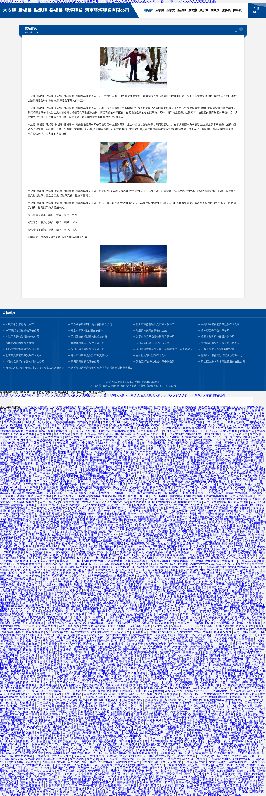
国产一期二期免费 (217, 732)
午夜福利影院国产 (141, 407)
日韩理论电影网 (112, 655)
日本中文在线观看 (195, 720)
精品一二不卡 (156, 448)
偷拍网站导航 (250, 531)
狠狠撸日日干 (128, 670)
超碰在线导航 (72, 407)
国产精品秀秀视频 (60, 569)
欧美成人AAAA (217, 596)
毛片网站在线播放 (60, 537)
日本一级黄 (81, 649)
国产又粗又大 (255, 726)
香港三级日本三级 (41, 475)
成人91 (58, 694)
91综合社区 (106, 434)
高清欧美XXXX (22, 484)
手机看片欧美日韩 (131, 546)
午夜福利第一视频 (12, 729)
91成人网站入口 (249, 413)
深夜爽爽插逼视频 (164, 569)
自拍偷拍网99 (92, 608)
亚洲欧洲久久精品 (98, 788)
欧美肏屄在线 (176, 697)
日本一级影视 (74, 534)
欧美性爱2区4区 (53, 575)
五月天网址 (45, 422)
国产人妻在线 (133, 463)
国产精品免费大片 (168, 776)
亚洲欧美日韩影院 (237, 442)
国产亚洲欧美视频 (126, 466)
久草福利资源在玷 (23, 732)
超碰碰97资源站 (53, 611)
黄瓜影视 (82, 519)
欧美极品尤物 (74, 714)
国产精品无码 (14, 759)
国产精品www (66, 682)
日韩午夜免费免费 (207, 723)
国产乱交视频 (136, 640)
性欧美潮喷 (142, 794)
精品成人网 (9, 590)
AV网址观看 (161, 626)
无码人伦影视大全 (214, 614)
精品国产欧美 (56, 490)
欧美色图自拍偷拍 (208, 543)
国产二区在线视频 (31, 738)
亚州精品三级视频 (167, 490)
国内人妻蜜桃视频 (26, 587)
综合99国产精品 (115, 469)
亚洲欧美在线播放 (37, 661)
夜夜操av (83, 767)
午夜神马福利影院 (214, 567)
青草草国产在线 (238, 767)
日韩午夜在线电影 (71, 646)
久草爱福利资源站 (26, 448)
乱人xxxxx (66, 652)
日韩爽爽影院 (80, 782)
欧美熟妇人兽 (134, 708)
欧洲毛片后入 (78, 507)
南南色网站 (27, 469)
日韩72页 (96, 649)
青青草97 (88, 502)
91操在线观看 (148, 428)
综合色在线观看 (209, 407)
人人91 (112, 697)
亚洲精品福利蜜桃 (142, 776)
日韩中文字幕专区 (180, 679)
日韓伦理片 (216, 428)
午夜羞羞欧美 (39, 555)
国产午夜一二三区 (140, 537)
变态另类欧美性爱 (37, 457)
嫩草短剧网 (174, 658)
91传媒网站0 (237, 741)
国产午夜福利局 (250, 620)
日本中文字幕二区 (192, 431)
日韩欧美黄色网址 (43, 442)
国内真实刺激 (112, 649)
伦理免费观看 (60, 605)
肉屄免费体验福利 (20, 410)
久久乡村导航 (240, 448)
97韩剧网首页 (35, 614)
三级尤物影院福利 (115, 634)
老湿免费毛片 (221, 410)
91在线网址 (98, 490)
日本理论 (234, 608)
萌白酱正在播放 (190, 614)
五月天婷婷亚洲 (172, 773)
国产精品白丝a (101, 611)
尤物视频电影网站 (57, 753)
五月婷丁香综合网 (94, 578)
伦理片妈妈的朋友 (230, 747)
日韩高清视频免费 (192, 493)
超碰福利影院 (69, 487)
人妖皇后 (211, 744)
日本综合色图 (207, 478)
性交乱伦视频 (159, 685)
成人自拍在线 (77, 623)
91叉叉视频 (195, 507)
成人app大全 (131, 688)
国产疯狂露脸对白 (182, 685)
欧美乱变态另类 (108, 691)
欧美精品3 (145, 667)
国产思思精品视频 (150, 519)
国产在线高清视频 (200, 649)
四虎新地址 (64, 531)
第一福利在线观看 (76, 738)
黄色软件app (39, 711)
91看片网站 (61, 735)
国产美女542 (84, 567)
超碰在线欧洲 (223, 632)
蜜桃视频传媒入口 (250, 750)
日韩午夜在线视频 (23, 434)
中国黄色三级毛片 (103, 782)
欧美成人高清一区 (108, 445)
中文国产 (88, 442)
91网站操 (77, 753)
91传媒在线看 (46, 705)
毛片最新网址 (71, 697)
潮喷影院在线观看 (224, 555)
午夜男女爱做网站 (191, 475)
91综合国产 (214, 661)
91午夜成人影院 (211, 569)
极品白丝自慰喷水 (158, 770)
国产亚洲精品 (80, 632)
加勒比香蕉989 (177, 676)
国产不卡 (150, 708)
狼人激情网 (226, 714)
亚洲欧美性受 (241, 564)
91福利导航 (74, 590)
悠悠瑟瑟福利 (178, 522)
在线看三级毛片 (10, 516)
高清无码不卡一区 (111, 531)
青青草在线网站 (15, 496)
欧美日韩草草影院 (214, 469)
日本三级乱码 (195, 463)
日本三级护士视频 (63, 457)
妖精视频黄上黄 (186, 478)
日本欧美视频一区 (222, 640)
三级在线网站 (58, 711)
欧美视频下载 (131, 442)
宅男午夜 (29, 691)
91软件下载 (18, 726)
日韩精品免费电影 (211, 516)
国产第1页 (151, 499)
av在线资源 (168, 549)
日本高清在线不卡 (222, 667)
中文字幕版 (146, 460)
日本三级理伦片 (215, 422)
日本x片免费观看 (169, 428)
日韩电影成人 (188, 484)
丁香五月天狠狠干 (159, 561)
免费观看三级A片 (69, 676)
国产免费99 (224, 460)
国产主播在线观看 (62, 549)
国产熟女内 (55, 419)
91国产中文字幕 (39, 767)
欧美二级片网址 (240, 773)
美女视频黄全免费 (29, 564)
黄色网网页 (172, 584)
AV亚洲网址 (198, 510)
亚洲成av (58, 534)
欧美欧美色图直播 (229, 439)
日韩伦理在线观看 (71, 584)
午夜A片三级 (33, 425)
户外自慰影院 (91, 673)
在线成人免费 (174, 691)
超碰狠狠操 (222, 649)
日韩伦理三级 (169, 682)
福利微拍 (86, 487)
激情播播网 (30, 516)
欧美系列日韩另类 (138, 528)
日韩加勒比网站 (18, 694)
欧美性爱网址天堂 (20, 413)
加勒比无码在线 (115, 513)
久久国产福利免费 (155, 522)
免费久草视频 (140, 711)
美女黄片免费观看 (202, 451)
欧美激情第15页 (179, 528)
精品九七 (231, 652)
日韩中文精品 (93, 437)
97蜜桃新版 (212, 416)
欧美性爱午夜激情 (194, 596)
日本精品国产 (179, 637)
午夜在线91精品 (92, 676)
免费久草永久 (218, 762)
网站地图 (219, 395)
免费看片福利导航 (237, 493)
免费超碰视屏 (217, 608)
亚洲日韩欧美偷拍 (124, 519)
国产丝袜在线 (9, 753)
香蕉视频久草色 (53, 640)
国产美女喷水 (167, 608)
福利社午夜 (108, 664)
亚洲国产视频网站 (40, 540)
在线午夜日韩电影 (83, 593)
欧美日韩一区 (138, 756)
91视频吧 (142, 478)
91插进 (221, 552)
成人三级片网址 (24, 546)
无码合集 (139, 602)
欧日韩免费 (46, 773)
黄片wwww (21, 629)
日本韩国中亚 (79, 460)
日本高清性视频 (181, 581)
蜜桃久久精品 (162, 410)
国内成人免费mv (211, 611)
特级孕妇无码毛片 (43, 620)
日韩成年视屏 (247, 561)
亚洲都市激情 (167, 664)
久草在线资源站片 (88, 555)
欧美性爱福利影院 (131, 702)
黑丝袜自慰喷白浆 (131, 705)
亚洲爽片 (68, 572)
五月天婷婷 (159, 528)
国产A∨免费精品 (215, 502)
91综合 (247, 646)
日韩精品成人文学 (203, 552)
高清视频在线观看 (225, 791)
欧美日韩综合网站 (57, 552)
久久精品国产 (55, 493)
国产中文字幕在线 (127, 682)
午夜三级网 (175, 726)
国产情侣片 (236, 490)
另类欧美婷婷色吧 (38, 454)
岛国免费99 (52, 664)
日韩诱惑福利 (180, 454)
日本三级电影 (159, 496)
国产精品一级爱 (96, 714)
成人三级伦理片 (148, 788)
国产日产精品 (44, 596)
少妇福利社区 (217, 481)
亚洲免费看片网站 (136, 747)
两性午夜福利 (108, 699)
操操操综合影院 (165, 634)
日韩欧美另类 (105, 569)
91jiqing (193, 593)
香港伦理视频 (51, 717)
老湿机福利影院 (169, 596)
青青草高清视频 (67, 705)
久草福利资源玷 (117, 756)
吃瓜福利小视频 (76, 416)
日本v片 (91, 614)
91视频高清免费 (106, 670)
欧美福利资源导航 (202, 646)
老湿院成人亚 (257, 587)
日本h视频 (258, 688)
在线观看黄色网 (124, 575)
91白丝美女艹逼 (131, 534)
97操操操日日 (84, 773)
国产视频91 (240, 593)
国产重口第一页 (124, 413)
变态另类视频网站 (66, 475)
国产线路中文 (231, 475)
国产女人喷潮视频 (156, 702)
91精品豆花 (120, 502)
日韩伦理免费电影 (47, 522)
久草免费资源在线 (182, 673)
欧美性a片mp (57, 779)
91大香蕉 (14, 617)
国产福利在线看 (186, 572)
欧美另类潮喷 (103, 451)
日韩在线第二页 (15, 699)
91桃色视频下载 (21, 472)
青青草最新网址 (190, 567)
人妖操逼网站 (255, 655)
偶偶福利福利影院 (46, 652)
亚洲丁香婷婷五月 (122, 478)
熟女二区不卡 (252, 439)
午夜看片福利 (65, 543)
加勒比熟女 (120, 410)
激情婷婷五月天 (201, 578)
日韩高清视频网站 (134, 673)
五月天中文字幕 (67, 469)
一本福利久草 (256, 422)
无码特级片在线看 (198, 788)
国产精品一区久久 (66, 410)
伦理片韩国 (241, 629)
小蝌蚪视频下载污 (29, 640)
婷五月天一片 (20, 779)
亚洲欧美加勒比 (240, 507)
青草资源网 (92, 584)
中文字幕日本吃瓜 (187, 487)
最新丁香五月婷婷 (159, 602)
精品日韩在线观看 (63, 767)
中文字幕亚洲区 (47, 546)
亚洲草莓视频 (129, 744)
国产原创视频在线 (159, 717)
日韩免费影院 (245, 673)
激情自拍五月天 (64, 496)
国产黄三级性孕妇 (130, 510)
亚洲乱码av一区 (176, 507)
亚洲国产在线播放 (65, 726)
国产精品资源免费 (105, 741)
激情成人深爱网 (61, 756)
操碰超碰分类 (189, 682)
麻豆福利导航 (35, 632)
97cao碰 (39, 413)
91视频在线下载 (63, 720)
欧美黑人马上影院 (74, 747)
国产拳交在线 (192, 652)
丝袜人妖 (56, 407)
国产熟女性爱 (253, 702)
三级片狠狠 (117, 528)
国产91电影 (161, 667)
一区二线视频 (241, 419)
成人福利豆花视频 (228, 779)
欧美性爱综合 (125, 569)
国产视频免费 (238, 762)
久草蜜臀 (251, 543)
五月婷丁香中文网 (155, 649)
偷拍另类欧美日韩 (208, 549)
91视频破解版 (198, 587)
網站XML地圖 (114, 381)
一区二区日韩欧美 (80, 454)
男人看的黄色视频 (149, 493)
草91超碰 (198, 738)
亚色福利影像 (132, 620)
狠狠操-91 (62, 750)
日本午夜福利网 (102, 764)
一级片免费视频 (56, 623)
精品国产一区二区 (96, 753)
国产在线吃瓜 (207, 747)
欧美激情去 (63, 431)
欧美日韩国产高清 (29, 428)
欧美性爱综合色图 (153, 688)
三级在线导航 (63, 649)
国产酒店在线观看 (117, 791)
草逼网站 (201, 655)
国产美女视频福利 (94, 776)
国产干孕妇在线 (69, 626)
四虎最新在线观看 (104, 652)
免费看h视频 (90, 732)
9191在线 (61, 596)
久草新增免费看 (50, 602)
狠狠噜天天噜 (202, 791)
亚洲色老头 (38, 637)
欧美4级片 (241, 487)
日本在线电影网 (208, 572)
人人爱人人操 (117, 717)
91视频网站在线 (100, 723)
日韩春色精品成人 (245, 729)
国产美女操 (77, 788)
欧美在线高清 (63, 525)
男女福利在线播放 (124, 788)
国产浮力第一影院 (71, 587)
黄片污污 (252, 741)
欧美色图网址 (131, 590)
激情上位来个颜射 (69, 673)
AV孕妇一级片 (165, 599)
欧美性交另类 (125, 661)
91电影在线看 (9, 593)
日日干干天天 (245, 640)
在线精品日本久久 (169, 670)
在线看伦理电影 (136, 507)
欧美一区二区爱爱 (77, 611)
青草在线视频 (203, 632)
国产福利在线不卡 (35, 416)
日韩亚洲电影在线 (247, 720)
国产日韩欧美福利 (245, 632)
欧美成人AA (103, 502)
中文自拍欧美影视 (223, 499)
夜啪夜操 (198, 732)
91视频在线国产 (84, 569)
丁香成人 (90, 510)
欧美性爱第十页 (233, 661)
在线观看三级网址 (69, 442)
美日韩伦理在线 (236, 516)
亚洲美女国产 (23, 646)
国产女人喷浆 (173, 735)
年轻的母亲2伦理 (199, 676)
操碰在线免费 (67, 451)
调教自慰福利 (14, 457)
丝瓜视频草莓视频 (69, 655)
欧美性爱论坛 (242, 759)
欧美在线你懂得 (240, 437)
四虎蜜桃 (6, 664)
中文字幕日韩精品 (225, 637)
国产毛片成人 (108, 705)
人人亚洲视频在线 (231, 702)
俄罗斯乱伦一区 (157, 640)
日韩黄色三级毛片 (189, 617)
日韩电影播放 (196, 546)
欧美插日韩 (199, 608)
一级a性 (218, 442)
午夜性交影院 (49, 587)
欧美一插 (237, 708)
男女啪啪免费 (96, 756)
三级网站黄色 (219, 691)
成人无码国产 (223, 534)
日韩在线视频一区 (107, 549)
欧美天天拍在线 (160, 747)
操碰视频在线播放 (145, 753)
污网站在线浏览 (118, 776)
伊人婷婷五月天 (167, 475)
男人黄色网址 (29, 655)
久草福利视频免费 (26, 502)
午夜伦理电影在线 (216, 735)
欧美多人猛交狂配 (66, 540)
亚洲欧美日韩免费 (112, 481)
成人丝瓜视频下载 (156, 629)
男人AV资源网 (238, 434)
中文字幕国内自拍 (220, 776)
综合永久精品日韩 (40, 445)
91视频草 (18, 493)
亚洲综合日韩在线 (97, 587)
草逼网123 (202, 640)
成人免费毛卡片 (44, 531)
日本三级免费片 (116, 407)
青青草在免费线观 (234, 738)
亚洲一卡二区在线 (27, 487)
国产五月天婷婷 (84, 670)
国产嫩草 (199, 664)
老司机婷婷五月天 (150, 431)
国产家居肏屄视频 (165, 416)
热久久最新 (114, 620)
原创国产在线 (228, 510)
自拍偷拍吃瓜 (137, 717)
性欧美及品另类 (98, 425)
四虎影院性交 (57, 478)
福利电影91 (186, 708)
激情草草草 (257, 629)
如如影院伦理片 (142, 791)
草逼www (186, 791)
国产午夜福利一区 (129, 664)
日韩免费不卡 (120, 637)
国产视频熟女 (71, 708)
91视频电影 (253, 490)
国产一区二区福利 (128, 472)
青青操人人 (30, 466)
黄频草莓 (37, 437)
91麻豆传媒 (55, 599)
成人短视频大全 (150, 540)
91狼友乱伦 (21, 555)
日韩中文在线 (246, 770)
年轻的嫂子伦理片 (182, 702)
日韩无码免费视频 (172, 481)
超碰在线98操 (46, 676)
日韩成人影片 (79, 661)
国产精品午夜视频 (23, 504)
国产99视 (40, 569)
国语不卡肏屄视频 (141, 694)
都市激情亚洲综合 (20, 525)
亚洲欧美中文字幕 (94, 708)
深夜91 (112, 623)
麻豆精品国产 (205, 626)
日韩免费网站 (241, 688)
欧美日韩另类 (193, 496)
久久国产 (48, 750)
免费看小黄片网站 (23, 673)
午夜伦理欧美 (99, 738)
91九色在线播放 (104, 729)
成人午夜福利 (231, 531)
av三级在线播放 (195, 504)
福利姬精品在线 (205, 620)
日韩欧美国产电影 (97, 640)
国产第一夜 (198, 767)
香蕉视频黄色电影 (128, 457)
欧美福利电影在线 (182, 531)
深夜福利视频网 (248, 788)
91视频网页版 (254, 428)
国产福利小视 (18, 475)
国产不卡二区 (85, 445)
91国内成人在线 (150, 422)
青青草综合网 (85, 549)
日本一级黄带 (68, 546)
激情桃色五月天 (149, 785)
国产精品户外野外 (83, 744)
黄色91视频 (96, 513)
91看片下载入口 (94, 688)
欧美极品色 (38, 741)
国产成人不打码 (16, 767)
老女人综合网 (229, 431)
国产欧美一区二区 (198, 499)
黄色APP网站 (149, 605)
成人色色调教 (213, 605)
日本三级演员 (132, 587)
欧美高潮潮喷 (9, 705)
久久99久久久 (23, 439)
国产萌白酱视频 (230, 679)
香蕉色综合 (90, 658)
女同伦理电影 (256, 685)
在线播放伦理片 (44, 567)
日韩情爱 (160, 451)
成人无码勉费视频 (100, 575)
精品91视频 (46, 431)
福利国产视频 (143, 614)
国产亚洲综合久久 (167, 611)
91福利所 (80, 537)
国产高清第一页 (24, 679)
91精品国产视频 (118, 714)
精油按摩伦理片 (80, 735)
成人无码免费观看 (32, 593)
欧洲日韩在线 (51, 572)
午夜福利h (225, 478)
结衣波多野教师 (147, 567)
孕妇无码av (209, 425)
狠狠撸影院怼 (37, 599)
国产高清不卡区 (140, 410)
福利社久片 (115, 578)
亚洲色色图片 (73, 688)
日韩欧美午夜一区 (23, 747)
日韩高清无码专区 (20, 519)
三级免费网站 (20, 460)
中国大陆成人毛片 (178, 738)
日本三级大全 (70, 664)
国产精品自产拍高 (100, 466)
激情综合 (104, 720)
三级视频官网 (51, 708)
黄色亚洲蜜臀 (49, 487)
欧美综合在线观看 (249, 499)
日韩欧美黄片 (54, 413)
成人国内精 (111, 602)
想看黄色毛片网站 (32, 753)
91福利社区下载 (183, 602)
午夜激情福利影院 (66, 679)
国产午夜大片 (81, 629)
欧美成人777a (178, 629)
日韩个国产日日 (74, 419)
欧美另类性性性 (54, 590)
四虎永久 (11, 596)
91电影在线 (230, 569)
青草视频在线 (225, 673)
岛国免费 (23, 442)
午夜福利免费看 (217, 463)
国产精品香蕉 (167, 708)
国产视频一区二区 (97, 499)
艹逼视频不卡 (238, 522)
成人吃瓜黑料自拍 (103, 767)
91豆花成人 (246, 637)
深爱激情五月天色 (125, 460)
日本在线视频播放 (178, 688)
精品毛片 (124, 623)
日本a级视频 (39, 779)
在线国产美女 (149, 682)
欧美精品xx (247, 431)
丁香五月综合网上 (174, 425)
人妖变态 (167, 785)
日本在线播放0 (112, 770)
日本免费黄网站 (194, 419)
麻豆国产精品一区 (153, 434)
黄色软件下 (229, 561)
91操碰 (206, 750)
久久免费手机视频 (39, 726)
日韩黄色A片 (150, 472)
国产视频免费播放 (146, 652)
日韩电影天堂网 (175, 729)
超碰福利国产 (176, 546)
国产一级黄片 (132, 649)
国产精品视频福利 (117, 564)
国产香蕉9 (185, 664)
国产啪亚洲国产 (219, 655)
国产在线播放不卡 (73, 528)
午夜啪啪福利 (66, 567)
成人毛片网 (169, 655)
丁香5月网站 (249, 475)
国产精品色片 (20, 620)
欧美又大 (92, 759)
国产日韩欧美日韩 (245, 460)
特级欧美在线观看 (148, 425)
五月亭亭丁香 (191, 750)
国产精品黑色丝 (97, 528)
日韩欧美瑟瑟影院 (148, 413)
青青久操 (217, 454)
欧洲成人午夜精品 (40, 735)
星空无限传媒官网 (244, 445)
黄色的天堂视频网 (137, 531)
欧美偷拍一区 (105, 472)
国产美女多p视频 (22, 581)
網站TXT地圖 (132, 381)
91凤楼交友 (225, 744)
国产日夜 (184, 608)
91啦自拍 (29, 626)
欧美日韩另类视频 (191, 605)
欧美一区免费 (133, 522)
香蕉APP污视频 (24, 522)
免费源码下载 (94, 646)
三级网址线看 (99, 599)
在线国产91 (88, 522)
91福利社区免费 (41, 694)
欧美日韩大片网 (93, 561)
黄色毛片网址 (224, 764)
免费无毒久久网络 (40, 496)
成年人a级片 (147, 670)
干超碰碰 (74, 428)
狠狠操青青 (59, 454)
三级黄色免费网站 (88, 496)
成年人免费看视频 (194, 776)
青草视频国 (237, 726)
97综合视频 (43, 534)
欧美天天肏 (50, 643)
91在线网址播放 (152, 457)
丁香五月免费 (61, 764)
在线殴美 (250, 525)
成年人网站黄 (225, 626)
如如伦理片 (182, 460)
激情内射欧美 (140, 564)
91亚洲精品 (95, 747)
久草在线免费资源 (131, 419)
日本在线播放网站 (111, 785)
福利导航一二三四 (182, 626)
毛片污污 (131, 422)
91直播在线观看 (153, 779)
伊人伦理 (190, 525)
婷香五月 (138, 552)
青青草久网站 (235, 699)
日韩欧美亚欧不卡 (160, 632)
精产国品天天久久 (233, 407)
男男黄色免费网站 (94, 596)
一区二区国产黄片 (220, 629)
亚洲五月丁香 (253, 599)
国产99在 (143, 764)
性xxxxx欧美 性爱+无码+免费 (114, 572)
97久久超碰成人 (208, 525)
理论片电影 (251, 747)
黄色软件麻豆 (82, 617)
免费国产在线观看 (66, 699)
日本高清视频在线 (242, 558)
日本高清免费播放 (219, 664)
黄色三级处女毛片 (29, 584)
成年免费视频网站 (46, 484)
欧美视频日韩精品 (182, 640)
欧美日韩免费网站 (49, 499)
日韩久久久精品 (197, 697)
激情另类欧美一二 (245, 711)
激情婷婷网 (150, 481)
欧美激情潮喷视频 (57, 632)
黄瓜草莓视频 (173, 720)
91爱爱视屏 (52, 697)
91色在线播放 (115, 643)
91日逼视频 (190, 658)
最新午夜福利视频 (130, 629)
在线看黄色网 (114, 561)
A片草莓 (24, 711)
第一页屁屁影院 (152, 759)
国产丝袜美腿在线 (191, 422)
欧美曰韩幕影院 (73, 499)
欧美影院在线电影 (32, 697)
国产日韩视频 (70, 522)
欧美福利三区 (227, 782)
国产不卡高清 (71, 732)
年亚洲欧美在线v (78, 490)
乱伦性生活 (44, 679)
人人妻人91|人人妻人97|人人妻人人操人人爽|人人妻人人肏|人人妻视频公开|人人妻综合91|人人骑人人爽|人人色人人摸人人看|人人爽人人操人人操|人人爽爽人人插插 (106, 395)
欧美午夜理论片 (30, 558)
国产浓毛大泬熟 (159, 756)
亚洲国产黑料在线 (131, 699)
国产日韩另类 (179, 564)
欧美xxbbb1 (223, 537)
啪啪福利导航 (252, 590)
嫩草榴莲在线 (238, 463)
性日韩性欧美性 (240, 643)
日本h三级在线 (43, 667)
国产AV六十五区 (70, 643)
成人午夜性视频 (10, 691)
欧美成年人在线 (135, 561)
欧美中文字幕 (230, 602)
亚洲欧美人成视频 (64, 634)
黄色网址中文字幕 (111, 679)
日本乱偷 (153, 549)
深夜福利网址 (134, 679)
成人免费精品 (178, 649)
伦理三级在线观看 (141, 490)
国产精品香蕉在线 (20, 649)
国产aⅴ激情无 (126, 782)
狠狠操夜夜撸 (245, 626)
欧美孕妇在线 (9, 658)
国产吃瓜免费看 (94, 407)
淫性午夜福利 (109, 759)
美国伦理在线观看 (35, 537)
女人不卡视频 (129, 605)
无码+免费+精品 (113, 584)
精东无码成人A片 (199, 590)
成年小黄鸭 (113, 475)
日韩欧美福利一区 (215, 434)
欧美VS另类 (206, 537)
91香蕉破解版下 (254, 611)
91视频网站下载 (96, 717)
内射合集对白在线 (109, 593)
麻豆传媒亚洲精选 (208, 602)
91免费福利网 (17, 794)
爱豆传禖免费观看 (126, 540)
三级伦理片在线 (227, 620)
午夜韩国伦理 (111, 673)
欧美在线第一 (117, 537)
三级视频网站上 (209, 717)
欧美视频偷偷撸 (210, 658)
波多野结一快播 (85, 691)
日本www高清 (43, 439)
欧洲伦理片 (26, 596)
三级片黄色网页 (187, 599)
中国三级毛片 (33, 688)
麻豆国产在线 (153, 463)
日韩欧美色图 (54, 510)
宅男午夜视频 (167, 705)
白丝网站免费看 (250, 425)
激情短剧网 (56, 416)
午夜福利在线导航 (93, 697)
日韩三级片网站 (37, 549)
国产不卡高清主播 (177, 466)
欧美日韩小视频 (21, 667)
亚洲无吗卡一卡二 (177, 779)
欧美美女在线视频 (102, 457)
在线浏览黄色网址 (162, 487)
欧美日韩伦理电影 (146, 516)
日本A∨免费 (208, 705)
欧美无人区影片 (21, 569)
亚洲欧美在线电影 (168, 437)
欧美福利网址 (152, 587)
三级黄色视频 (81, 764)
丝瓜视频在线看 (217, 773)
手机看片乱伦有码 (216, 643)
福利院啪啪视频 (33, 623)
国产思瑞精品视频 (92, 475)
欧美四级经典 (178, 534)
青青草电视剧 (23, 531)
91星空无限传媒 (231, 723)
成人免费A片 (148, 608)
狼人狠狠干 (200, 581)
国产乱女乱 (216, 587)
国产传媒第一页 (252, 451)
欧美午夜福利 (60, 794)
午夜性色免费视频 (173, 472)
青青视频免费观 (241, 472)
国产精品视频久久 (239, 584)
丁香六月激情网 (89, 484)
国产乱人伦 (122, 451)
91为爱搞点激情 (213, 617)
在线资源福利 (221, 590)
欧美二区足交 (176, 590)
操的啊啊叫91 (40, 670)
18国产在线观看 (187, 516)
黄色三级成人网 (242, 537)
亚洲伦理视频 (34, 552)
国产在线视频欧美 (54, 729)
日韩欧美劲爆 (14, 762)
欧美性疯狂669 (72, 558)
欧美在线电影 (197, 558)
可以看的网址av (70, 685)
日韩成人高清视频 (145, 596)
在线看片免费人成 (245, 664)
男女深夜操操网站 (157, 454)
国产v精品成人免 (165, 407)
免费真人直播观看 (167, 694)
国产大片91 (249, 779)
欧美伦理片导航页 (76, 723)
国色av (237, 646)
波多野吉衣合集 (156, 643)
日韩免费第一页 (217, 741)
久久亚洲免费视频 (17, 741)
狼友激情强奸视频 (231, 484)
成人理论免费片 (155, 676)
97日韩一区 (143, 569)
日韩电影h (126, 691)
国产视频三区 (40, 460)
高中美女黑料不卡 (153, 442)
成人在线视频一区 (176, 519)
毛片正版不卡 (139, 738)
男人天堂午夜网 (205, 770)
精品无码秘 (132, 646)
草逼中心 (98, 617)
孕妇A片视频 (62, 434)
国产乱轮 (105, 410)
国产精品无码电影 (17, 507)
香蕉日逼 (11, 543)
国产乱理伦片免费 (194, 759)
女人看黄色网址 (244, 776)
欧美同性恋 (74, 608)
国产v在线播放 (248, 676)
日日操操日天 (74, 640)
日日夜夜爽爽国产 (174, 575)
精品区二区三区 (138, 496)
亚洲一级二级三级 (216, 437)
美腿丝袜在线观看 (193, 661)
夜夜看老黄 (139, 632)
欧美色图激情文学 (164, 502)
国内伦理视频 (31, 750)
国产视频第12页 (101, 460)
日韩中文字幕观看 (153, 590)
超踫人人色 (35, 664)
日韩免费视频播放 (247, 581)
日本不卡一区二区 (91, 564)
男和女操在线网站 (156, 741)
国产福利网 (89, 428)
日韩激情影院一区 (203, 460)
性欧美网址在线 (76, 575)
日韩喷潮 (187, 448)
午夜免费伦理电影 (83, 552)
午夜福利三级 (238, 735)
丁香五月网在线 (158, 673)
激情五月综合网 (170, 652)
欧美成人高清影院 (155, 534)
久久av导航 (133, 481)
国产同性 (92, 419)
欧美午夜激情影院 (233, 416)
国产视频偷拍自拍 (79, 729)
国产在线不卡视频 (32, 782)
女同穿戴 (199, 785)
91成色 (16, 750)
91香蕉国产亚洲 (200, 711)
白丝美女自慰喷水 (124, 431)
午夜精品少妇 (206, 756)
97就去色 (17, 451)
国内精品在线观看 (77, 448)
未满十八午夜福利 (49, 747)
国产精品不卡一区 (192, 490)
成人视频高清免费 (219, 419)
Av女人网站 (161, 637)
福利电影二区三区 (49, 732)
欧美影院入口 (109, 558)
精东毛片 (120, 416)
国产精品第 (27, 705)
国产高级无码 (160, 543)
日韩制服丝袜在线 (237, 670)
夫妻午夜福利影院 (196, 753)
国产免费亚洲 (23, 561)
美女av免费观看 (101, 413)
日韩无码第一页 (238, 481)
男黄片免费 (106, 726)
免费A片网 (245, 705)
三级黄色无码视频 (245, 478)
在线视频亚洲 (9, 655)
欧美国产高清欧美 (249, 623)
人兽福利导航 (109, 732)
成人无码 (79, 756)
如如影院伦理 (139, 685)
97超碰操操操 (102, 487)
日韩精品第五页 (222, 634)
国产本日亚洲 (88, 699)
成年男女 (238, 655)
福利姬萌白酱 (187, 407)
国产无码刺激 (94, 605)
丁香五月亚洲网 (126, 729)
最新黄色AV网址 (104, 779)
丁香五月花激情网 (49, 513)
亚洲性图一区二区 (54, 428)
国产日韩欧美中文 (178, 732)
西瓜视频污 (152, 655)
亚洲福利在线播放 (22, 463)
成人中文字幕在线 (29, 575)
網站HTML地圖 (151, 381)
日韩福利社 (175, 419)
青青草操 (98, 543)
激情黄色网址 (73, 437)
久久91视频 (174, 762)
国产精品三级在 (78, 762)
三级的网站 (214, 785)
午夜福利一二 (92, 590)
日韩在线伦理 (145, 661)
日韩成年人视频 (164, 469)
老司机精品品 (247, 782)
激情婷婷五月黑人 (170, 525)
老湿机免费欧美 (61, 670)
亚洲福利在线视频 (23, 685)
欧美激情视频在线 (176, 699)
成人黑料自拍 (32, 717)
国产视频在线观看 (229, 756)
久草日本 (131, 578)
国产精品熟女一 (73, 504)
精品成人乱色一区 (137, 439)
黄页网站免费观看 (88, 770)
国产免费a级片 (27, 773)
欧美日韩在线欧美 (177, 767)
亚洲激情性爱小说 (163, 617)
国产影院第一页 (250, 569)
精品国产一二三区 (86, 439)
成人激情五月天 (252, 602)
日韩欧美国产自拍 (185, 747)
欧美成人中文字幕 (56, 788)
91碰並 (243, 791)
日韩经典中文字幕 (196, 726)
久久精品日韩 (234, 454)
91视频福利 (42, 756)
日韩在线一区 (189, 694)
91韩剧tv (116, 587)
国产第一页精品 (245, 519)
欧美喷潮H (158, 726)
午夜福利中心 (97, 537)
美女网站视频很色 (153, 762)
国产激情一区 (95, 620)
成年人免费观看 (188, 569)
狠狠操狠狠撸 (176, 555)
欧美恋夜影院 (257, 549)
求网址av (74, 596)
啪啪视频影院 (104, 567)
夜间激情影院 (17, 510)
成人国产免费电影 (234, 717)
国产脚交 (197, 643)
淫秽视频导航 (154, 593)
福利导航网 (118, 499)
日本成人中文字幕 (108, 442)
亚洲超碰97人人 (153, 767)
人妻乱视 (205, 593)
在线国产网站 (53, 688)
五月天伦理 (251, 484)
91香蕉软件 (182, 623)
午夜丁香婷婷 (17, 599)
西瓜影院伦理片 (161, 714)
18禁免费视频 (88, 679)
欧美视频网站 (209, 682)
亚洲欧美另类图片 (152, 732)
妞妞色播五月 (46, 469)
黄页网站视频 (140, 617)
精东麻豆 (194, 764)
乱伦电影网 (242, 578)
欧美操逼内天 (100, 632)
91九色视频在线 (57, 507)
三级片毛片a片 (72, 602)
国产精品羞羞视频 (176, 457)
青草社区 (79, 620)
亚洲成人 (20, 664)
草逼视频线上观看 (66, 472)
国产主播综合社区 (30, 590)
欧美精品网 (77, 759)
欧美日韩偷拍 (134, 584)
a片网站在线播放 (78, 637)
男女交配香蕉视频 (221, 519)
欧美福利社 (171, 445)
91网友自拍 (171, 431)
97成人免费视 (33, 451)
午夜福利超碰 (9, 469)
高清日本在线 (201, 688)
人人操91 (40, 478)
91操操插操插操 (65, 422)
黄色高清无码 (20, 770)
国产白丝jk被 (183, 785)
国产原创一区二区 (17, 437)
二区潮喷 (126, 602)
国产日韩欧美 (107, 614)
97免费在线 (101, 478)
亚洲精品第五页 (140, 502)
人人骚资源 (237, 691)
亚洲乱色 (196, 699)
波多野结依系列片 (220, 504)
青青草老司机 (236, 422)
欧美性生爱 (97, 507)
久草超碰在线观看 (79, 478)
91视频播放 (193, 472)
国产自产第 (70, 785)
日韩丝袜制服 (193, 735)
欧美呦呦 (82, 457)
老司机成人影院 (194, 741)
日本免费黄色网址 (202, 457)
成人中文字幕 (68, 484)
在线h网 (237, 590)
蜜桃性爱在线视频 (12, 614)
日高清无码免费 (193, 744)
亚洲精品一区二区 (146, 504)
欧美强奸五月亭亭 (84, 434)
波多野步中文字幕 (120, 504)
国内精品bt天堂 (100, 519)
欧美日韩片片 (234, 428)
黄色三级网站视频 (218, 445)
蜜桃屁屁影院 (140, 543)
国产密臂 (73, 791)
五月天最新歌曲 (120, 599)
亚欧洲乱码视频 (134, 770)
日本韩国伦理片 (201, 442)
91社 (221, 425)
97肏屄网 (176, 741)
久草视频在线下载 (117, 543)
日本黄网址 (241, 504)
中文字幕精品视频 (12, 431)
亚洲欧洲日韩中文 (116, 437)
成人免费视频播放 (249, 528)
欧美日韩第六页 (112, 555)
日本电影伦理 (88, 726)
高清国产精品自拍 (164, 794)
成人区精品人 (137, 448)
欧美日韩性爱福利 (176, 578)
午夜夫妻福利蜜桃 (59, 617)
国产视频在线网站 (172, 499)
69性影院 (136, 676)
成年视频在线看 (164, 513)
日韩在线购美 (218, 726)
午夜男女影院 (175, 434)
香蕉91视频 (64, 620)
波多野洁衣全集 (21, 478)
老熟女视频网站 (202, 528)
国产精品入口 (218, 522)
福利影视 (50, 451)
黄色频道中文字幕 (40, 699)
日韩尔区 (129, 475)
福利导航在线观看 (120, 750)
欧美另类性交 (182, 714)
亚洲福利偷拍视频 (79, 779)
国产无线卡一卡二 (112, 439)
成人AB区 (203, 634)
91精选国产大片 (238, 469)
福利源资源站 (50, 528)
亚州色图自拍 (14, 661)
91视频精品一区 (201, 637)
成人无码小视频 (188, 705)
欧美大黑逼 (250, 608)
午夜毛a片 (157, 764)
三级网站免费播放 (104, 735)
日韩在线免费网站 (239, 552)
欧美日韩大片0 (223, 578)
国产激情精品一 (204, 439)
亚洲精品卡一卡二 (61, 691)
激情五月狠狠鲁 (101, 540)
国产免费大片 (54, 437)
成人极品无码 (56, 608)
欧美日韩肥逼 (73, 694)
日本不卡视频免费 (247, 667)
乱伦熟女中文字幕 (184, 756)
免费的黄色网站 (21, 490)
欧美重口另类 (85, 572)
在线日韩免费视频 (124, 720)
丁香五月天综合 (186, 537)
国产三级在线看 (70, 658)
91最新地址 (209, 782)
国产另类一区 (88, 410)
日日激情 (44, 634)
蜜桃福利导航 (49, 658)
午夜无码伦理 (82, 431)
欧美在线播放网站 (248, 714)
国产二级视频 (144, 572)
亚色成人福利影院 (62, 555)
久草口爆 (238, 410)
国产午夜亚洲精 (194, 773)
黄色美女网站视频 (246, 744)
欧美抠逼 (142, 782)
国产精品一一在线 (100, 416)
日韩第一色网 (190, 584)
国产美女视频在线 (12, 454)
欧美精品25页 (154, 558)
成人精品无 (102, 773)
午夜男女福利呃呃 (212, 694)
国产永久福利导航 (242, 496)
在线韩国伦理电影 (184, 410)
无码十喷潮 (156, 507)
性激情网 (232, 694)
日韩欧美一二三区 (123, 493)
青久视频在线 (171, 744)
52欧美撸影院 (226, 770)
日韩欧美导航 (246, 572)
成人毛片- (111, 605)
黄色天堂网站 (140, 714)
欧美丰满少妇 (119, 738)
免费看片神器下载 (156, 510)
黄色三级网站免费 (199, 413)
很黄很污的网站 (214, 699)
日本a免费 (252, 699)
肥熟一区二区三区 (153, 658)
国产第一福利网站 (20, 776)
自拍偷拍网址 (51, 558)
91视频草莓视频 (47, 685)
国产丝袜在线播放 (131, 741)
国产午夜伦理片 (31, 788)
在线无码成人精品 (225, 413)
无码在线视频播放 (153, 555)
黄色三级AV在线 (155, 679)
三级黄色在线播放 (221, 720)
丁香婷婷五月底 (66, 463)
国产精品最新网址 (130, 697)
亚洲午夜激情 (215, 513)
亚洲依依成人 (186, 549)
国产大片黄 (44, 434)
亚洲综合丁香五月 (250, 652)
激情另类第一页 (184, 561)
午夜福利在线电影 (219, 759)
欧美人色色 (125, 614)
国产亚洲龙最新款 (36, 407)
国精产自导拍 (221, 688)
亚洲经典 (77, 605)
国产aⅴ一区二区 (84, 525)
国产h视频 (194, 425)
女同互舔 (132, 608)
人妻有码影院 (141, 623)
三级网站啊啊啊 (65, 667)
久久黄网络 (166, 723)
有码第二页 (222, 708)
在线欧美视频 (233, 611)
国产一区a (40, 481)
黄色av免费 (222, 448)
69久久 (212, 510)
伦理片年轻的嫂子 (176, 646)
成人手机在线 (255, 661)
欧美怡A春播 (53, 614)
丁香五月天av (144, 691)
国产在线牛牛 (154, 584)
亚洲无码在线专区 (29, 643)
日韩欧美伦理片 (206, 702)
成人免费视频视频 (149, 575)
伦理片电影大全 (178, 442)
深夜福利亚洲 (214, 670)
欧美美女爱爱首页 (129, 767)
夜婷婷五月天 (249, 694)
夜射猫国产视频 (238, 502)
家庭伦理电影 (198, 522)
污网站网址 (82, 652)
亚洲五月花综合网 (236, 785)
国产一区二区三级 (213, 584)
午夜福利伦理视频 (114, 496)
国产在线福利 (222, 711)
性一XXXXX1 (153, 735)
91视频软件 (115, 708)
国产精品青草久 (24, 578)
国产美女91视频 (94, 643)
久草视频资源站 (143, 599)
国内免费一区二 (113, 422)
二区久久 (29, 422)
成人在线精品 (26, 791)
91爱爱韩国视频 (154, 697)
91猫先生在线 (159, 564)
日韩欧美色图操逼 (166, 614)
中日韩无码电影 (12, 688)
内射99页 (39, 490)
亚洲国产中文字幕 (38, 764)
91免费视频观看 (174, 463)
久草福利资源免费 (106, 454)
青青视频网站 (46, 791)
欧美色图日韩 (66, 770)
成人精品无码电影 (74, 513)
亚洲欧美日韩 (208, 484)
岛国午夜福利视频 (57, 782)
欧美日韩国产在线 (224, 788)
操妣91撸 (176, 496)
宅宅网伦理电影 (152, 646)
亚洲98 (180, 513)
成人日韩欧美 (23, 567)
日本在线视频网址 (91, 469)
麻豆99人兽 (131, 555)
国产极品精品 (214, 493)
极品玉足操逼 (222, 593)
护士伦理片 (186, 655)
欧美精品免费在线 (17, 682)
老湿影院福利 (100, 448)
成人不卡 (212, 431)
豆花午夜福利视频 (178, 552)
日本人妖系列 (20, 637)
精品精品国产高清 (85, 531)
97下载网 (204, 410)
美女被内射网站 (113, 608)
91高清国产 (228, 572)
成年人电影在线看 (54, 762)
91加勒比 (151, 723)
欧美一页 (71, 564)
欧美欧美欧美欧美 (175, 587)
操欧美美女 (157, 738)
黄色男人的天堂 (150, 744)
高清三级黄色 (118, 694)
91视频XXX (50, 584)
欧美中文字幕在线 (57, 593)
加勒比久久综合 (50, 466)
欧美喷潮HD (85, 682)
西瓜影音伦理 (88, 546)
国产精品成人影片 (24, 634)
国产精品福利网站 (233, 685)
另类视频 (31, 431)
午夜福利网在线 (242, 732)
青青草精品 (135, 499)
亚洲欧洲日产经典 (102, 661)
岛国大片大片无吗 (202, 564)
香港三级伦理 (106, 552)
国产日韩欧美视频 (49, 702)
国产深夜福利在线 (76, 599)
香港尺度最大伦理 (216, 507)
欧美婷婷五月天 (213, 652)
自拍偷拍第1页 (30, 528)
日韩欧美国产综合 (195, 762)
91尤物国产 (87, 472)
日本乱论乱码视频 (165, 484)
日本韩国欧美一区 (174, 540)
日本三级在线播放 (23, 702)
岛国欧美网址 (109, 419)
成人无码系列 (135, 723)
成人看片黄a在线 (122, 773)
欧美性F (84, 540)
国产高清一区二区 (147, 773)
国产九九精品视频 (130, 735)
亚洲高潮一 (118, 448)
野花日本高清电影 (139, 626)
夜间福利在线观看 (74, 425)
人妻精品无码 (124, 726)
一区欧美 (131, 785)
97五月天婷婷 (239, 596)
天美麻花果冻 (43, 649)
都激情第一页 (205, 673)
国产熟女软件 (80, 750)
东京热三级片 (17, 735)
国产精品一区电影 (139, 416)
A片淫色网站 (33, 759)
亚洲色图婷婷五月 (185, 717)
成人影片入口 (235, 513)
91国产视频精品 (76, 493)
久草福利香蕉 (113, 747)
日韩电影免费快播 (225, 676)
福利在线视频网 (12, 425)
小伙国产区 (154, 445)
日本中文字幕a (117, 490)
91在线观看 (223, 646)
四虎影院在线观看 (81, 711)
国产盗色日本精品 (74, 466)
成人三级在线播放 (61, 581)
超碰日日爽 (26, 543)
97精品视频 (47, 655)
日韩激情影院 (45, 543)
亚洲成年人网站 (44, 561)
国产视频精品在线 (129, 779)
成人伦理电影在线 (203, 466)
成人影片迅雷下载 (87, 581)
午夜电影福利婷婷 (39, 720)
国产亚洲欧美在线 (223, 623)
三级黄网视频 (222, 729)
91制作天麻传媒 (133, 593)
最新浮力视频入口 (89, 667)
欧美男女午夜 (15, 764)
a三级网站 (150, 664)
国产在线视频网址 (102, 762)
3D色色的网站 (26, 676)
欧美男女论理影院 (92, 791)
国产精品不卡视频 (114, 484)
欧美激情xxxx (60, 460)
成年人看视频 (197, 629)
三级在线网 (38, 419)
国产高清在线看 (109, 658)
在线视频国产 (200, 454)
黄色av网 (254, 534)
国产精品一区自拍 (139, 484)
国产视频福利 (245, 575)
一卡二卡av (33, 729)
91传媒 (244, 682)
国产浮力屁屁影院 (13, 720)
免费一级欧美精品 (35, 744)
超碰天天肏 (83, 543)
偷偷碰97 (91, 534)
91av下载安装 (101, 431)
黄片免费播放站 (196, 481)
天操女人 (76, 794)
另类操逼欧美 (115, 507)
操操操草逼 (114, 688)
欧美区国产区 (159, 711)
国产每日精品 (169, 567)
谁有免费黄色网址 (162, 478)
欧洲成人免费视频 (222, 581)
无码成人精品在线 (61, 481)
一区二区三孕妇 (40, 629)
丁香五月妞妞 (116, 626)
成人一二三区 (232, 794)
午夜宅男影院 (148, 525)
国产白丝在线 (49, 502)
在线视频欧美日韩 (38, 605)
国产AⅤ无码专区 (50, 516)
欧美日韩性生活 (126, 525)
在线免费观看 (183, 632)
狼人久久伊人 (43, 410)
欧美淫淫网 (53, 785)
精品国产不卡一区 (110, 522)
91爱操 (61, 791)
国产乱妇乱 (27, 534)
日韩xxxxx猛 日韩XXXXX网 (225, 546)
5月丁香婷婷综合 (242, 649)
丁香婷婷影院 (88, 785)
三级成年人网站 (253, 466)
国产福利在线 (131, 658)
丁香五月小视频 (47, 578)
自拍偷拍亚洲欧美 (199, 729)
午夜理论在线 (17, 445)
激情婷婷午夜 (238, 697)
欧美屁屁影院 (155, 552)
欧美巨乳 (41, 581)
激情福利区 (41, 519)
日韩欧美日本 (200, 623)
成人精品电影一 (225, 528)
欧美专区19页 (100, 637)
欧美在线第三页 (86, 720)
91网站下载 (194, 434)
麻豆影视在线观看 (112, 581)
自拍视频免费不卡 (120, 596)
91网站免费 (121, 711)
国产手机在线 (234, 599)
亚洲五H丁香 (52, 425)
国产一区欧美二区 (142, 437)
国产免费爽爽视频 (32, 785)
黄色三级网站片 (179, 643)
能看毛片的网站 (232, 543)
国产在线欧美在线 (146, 750)
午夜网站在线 (63, 439)
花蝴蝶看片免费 (176, 593)
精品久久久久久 (142, 451)
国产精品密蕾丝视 (12, 605)
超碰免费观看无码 (151, 466)
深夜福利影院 (164, 572)
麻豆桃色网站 (204, 448)
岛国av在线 (38, 507)
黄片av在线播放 (155, 546)
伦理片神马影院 (236, 587)
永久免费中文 (107, 510)
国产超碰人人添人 (43, 770)
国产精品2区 (106, 428)
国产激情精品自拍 (155, 620)
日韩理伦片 (85, 451)
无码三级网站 (184, 723)
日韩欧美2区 (111, 590)
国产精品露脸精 (74, 614)
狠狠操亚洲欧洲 (156, 419)
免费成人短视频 (125, 764)
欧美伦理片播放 (99, 493)
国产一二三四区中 (140, 513)
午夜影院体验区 (193, 670)
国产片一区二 (199, 667)
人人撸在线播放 (246, 764)
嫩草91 (158, 691)
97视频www (159, 439)
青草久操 (91, 702)
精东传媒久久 (243, 634)
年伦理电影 (213, 738)
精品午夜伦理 (9, 602)
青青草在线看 (187, 794)
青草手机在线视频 (33, 617)
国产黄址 (11, 738)
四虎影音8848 (26, 499)
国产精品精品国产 (128, 762)
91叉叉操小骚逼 (255, 546)
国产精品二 (221, 540)
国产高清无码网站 (120, 516)
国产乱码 (237, 540)
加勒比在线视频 (70, 578)
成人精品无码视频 (134, 445)
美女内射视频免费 (93, 626)
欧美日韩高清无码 (75, 516)
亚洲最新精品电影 (236, 605)
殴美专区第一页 (125, 567)
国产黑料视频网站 (133, 549)
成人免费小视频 (96, 504)
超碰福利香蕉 (153, 699)
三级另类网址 (168, 605)
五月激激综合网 (192, 437)
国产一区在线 (43, 472)
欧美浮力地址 (139, 487)
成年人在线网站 (162, 623)
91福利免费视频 (70, 502)
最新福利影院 (159, 531)
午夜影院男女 (61, 629)
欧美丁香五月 (57, 637)
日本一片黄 (118, 640)
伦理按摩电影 (218, 697)
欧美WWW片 (225, 457)
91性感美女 (172, 759)
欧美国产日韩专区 (140, 469)
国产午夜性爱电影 (206, 679)
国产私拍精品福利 (248, 753)
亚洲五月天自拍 (176, 558)
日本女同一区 (146, 475)
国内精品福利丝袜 (89, 422)
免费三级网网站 (30, 572)
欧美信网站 (212, 475)
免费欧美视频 (198, 519)
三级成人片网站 (158, 581)
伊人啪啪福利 (247, 555)
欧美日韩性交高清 (205, 714)
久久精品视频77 (178, 451)
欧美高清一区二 (123, 611)
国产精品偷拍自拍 (151, 729)
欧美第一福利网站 (150, 720)
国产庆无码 (35, 510)
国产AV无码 (13, 466)
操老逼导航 (170, 422)
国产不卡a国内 (136, 581)
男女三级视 (121, 487)
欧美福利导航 (43, 525)
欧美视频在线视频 (229, 466)
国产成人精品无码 (203, 779)
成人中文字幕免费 (222, 753)
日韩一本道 (24, 652)
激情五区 (240, 534)
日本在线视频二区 (228, 451)
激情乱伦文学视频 (60, 741)
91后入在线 (129, 667)
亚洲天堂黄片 (105, 525)
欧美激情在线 (60, 661)
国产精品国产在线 (127, 434)
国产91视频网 (237, 614)
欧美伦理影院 (248, 510)
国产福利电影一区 (192, 445)
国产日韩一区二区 (104, 629)
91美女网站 (12, 788)
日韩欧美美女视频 (87, 481)
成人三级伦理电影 (234, 549)
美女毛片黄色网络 (132, 454)
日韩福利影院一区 (117, 617)
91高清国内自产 (34, 608)
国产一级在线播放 (211, 599)
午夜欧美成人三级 (170, 753)
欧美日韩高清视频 (132, 558)
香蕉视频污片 (54, 738)
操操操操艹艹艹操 (190, 502)
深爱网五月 (32, 762)
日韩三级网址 (189, 611)
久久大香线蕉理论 (174, 413)
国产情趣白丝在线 (180, 439)
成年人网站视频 (121, 753)
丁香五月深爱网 (176, 764)
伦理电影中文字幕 (56, 759)
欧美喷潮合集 (90, 664)
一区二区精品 (255, 513)
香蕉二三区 (91, 558)
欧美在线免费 (23, 481)
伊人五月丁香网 (64, 445)
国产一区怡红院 (126, 428)
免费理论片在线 (92, 685)
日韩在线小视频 (218, 558)
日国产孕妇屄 (29, 602)
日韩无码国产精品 (141, 634)
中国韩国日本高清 (12, 632)
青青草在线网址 (46, 626)
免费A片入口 (111, 667)
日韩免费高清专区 (63, 519)
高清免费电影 (144, 611)
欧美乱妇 (20, 540)
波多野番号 (225, 487)
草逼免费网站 (114, 646)
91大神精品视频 (53, 564)
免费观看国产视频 (17, 419)
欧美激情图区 (97, 623)
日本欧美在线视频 (13, 549)
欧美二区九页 (108, 702)
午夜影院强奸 (195, 513)
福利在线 (150, 705)
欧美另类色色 (179, 711)
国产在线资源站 (142, 637)
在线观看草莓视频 (122, 425)
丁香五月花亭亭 (224, 575)
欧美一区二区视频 (200, 575)
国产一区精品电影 (187, 782)
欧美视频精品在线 (52, 448)
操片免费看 (167, 516)
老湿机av (41, 691)
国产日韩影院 (134, 655)
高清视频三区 (186, 634)
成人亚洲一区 (244, 457)
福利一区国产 (29, 714)
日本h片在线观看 (12, 552)
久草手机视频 (73, 510)
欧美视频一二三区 (69, 561)
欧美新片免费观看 (208, 561)
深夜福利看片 (104, 711)
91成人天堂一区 (73, 702)
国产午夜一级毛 (59, 744)
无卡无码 (232, 425)
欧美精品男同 (88, 463)
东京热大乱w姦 (163, 537)
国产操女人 (170, 493)
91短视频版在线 (231, 525)
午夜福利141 (98, 750)
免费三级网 (209, 487)
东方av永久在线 (70, 776)
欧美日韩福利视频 (77, 413)
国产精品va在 (108, 546)
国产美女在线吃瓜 (190, 416)
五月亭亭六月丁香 (162, 782)
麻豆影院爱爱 (29, 658)
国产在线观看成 (170, 750)
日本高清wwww (108, 534)
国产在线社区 (13, 422)
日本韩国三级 (45, 463)
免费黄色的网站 (239, 567)
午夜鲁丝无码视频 (110, 463)
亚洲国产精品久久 (196, 691)
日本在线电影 (97, 516)
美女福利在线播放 (195, 428)
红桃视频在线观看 (168, 661)
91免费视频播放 (73, 717)
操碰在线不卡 (135, 643)
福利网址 (173, 448)
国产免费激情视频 (95, 794)
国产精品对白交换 (188, 469)
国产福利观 (251, 723)
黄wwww (16, 608)
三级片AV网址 (179, 510)
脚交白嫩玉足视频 (183, 543)
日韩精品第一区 (130, 759)
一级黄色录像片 (216, 490)
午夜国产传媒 (91, 655)
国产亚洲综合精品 (23, 513)
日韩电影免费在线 (49, 504)
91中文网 (208, 764)
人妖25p (224, 472)
